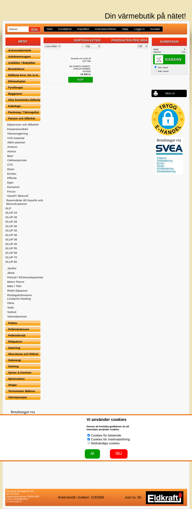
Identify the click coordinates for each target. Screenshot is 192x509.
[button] (168, 118)
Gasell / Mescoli (17, 195)
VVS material (15, 138)
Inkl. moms (163, 67)
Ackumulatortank (19, 50)
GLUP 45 (11, 244)
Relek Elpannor (17, 290)
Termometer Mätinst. (21, 391)
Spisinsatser (16, 378)
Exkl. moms (163, 71)
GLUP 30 (11, 226)
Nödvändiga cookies (105, 443)
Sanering (14, 347)
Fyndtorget (15, 87)
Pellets (12, 323)
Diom (10, 169)
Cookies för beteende (106, 435)
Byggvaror (15, 93)
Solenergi (14, 360)
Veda (10, 307)
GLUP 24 (11, 212)
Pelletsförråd (16, 335)
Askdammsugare (19, 56)
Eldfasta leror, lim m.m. (23, 75)
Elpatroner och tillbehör (23, 124)
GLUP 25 (11, 217)
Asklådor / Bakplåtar (21, 62)
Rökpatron (15, 341)
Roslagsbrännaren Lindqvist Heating (19, 296)
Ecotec (11, 173)
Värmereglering (17, 133)
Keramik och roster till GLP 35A (81, 59)
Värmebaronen (17, 316)
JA (92, 453)
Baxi (10, 155)
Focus (11, 191)
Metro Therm (15, 281)
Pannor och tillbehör (21, 118)
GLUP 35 (11, 230)
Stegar (12, 384)
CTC (10, 164)
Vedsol (11, 312)
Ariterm (12, 146)
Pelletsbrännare (18, 329)
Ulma (10, 303)
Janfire (11, 268)
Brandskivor (16, 68)
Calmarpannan (17, 160)
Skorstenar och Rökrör (23, 354)
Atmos (11, 151)
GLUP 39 (11, 239)
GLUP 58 (11, 252)
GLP (8, 208)
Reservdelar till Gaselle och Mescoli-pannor (24, 202)
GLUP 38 (11, 235)
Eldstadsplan (17, 81)
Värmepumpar (17, 397)
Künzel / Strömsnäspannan (25, 277)
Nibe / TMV (14, 286)
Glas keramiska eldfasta (24, 99)
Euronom (13, 187)
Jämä (10, 272)
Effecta (11, 178)
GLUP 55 (11, 248)
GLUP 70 (11, 257)
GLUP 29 (11, 221)
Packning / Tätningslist (23, 112)
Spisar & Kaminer (20, 372)
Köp (80, 79)
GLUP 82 (11, 261)
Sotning (13, 366)
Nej (119, 453)
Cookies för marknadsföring (110, 439)
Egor (10, 182)
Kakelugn (14, 106)
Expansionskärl (17, 129)
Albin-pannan (16, 142)
